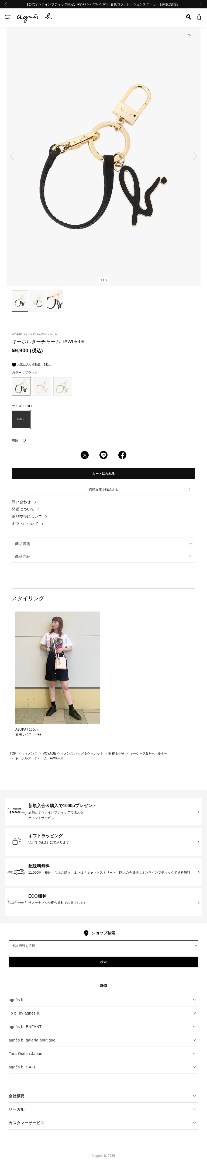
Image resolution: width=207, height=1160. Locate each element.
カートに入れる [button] (103, 473)
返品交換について (29, 516)
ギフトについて (28, 524)
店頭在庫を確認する (140, 490)
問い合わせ (24, 502)
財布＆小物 (116, 753)
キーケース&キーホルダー (148, 753)
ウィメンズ (29, 753)
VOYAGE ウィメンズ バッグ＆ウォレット (73, 753)
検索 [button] (103, 962)
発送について (26, 509)
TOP (13, 753)
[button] (189, 17)
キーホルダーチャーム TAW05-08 (39, 758)
